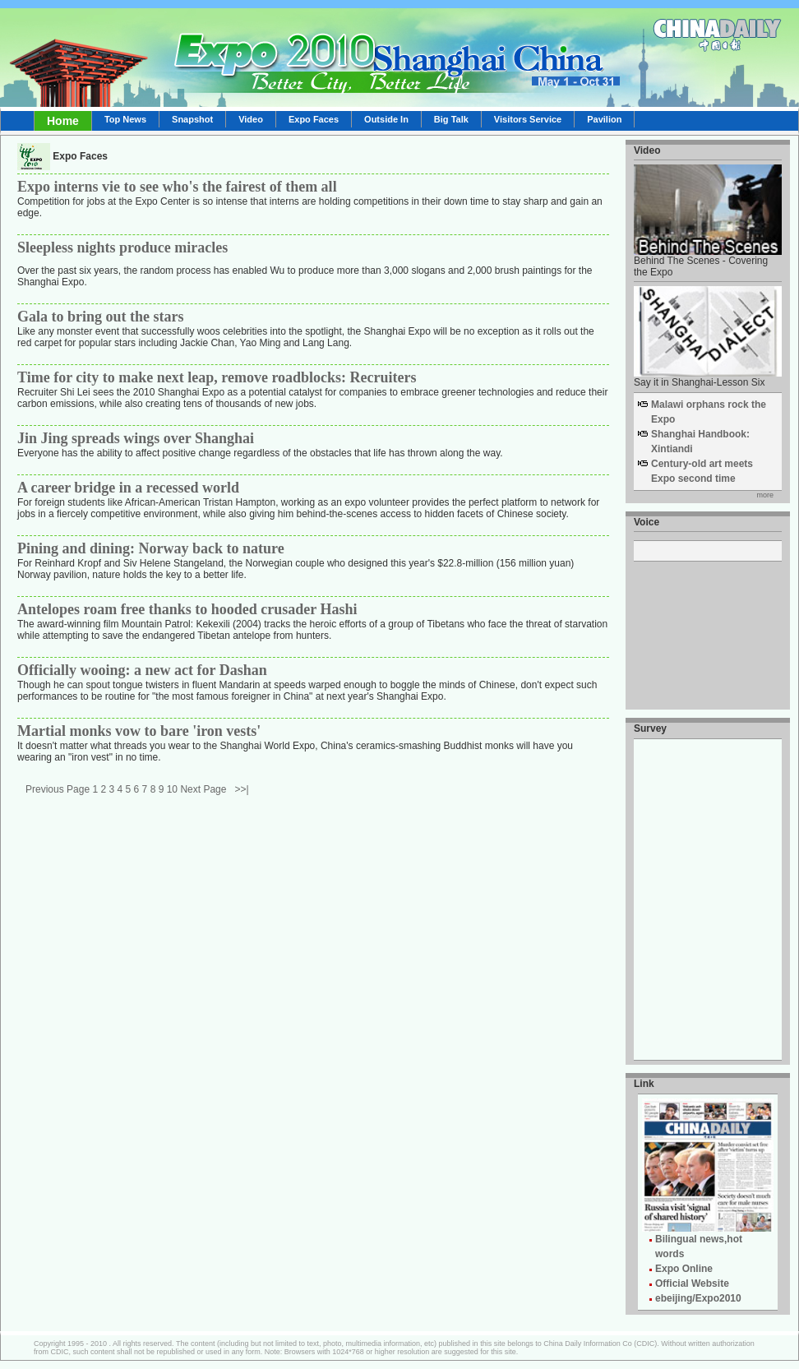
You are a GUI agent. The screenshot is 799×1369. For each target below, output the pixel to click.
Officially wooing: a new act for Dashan (142, 670)
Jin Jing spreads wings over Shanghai (135, 438)
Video (250, 119)
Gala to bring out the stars (100, 316)
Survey (650, 728)
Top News (125, 119)
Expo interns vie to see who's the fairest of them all (177, 186)
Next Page (203, 789)
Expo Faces (314, 119)
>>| (241, 789)
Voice (646, 522)
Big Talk (451, 119)
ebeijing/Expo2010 (698, 1298)
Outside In (386, 119)
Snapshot (192, 119)
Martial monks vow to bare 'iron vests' (139, 731)
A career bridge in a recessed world (128, 487)
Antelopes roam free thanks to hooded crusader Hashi (187, 609)
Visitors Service (527, 119)
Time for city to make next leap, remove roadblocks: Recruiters (217, 377)
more (765, 495)
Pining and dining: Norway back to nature (150, 548)
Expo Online (684, 1268)
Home (63, 120)
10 (172, 789)
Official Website (692, 1283)
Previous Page (57, 789)
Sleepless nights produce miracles (122, 247)
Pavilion (604, 119)
